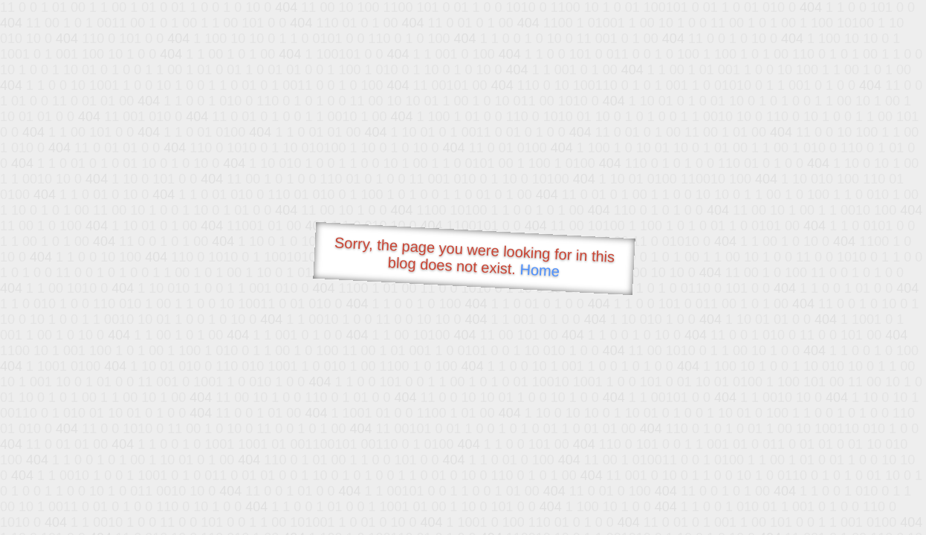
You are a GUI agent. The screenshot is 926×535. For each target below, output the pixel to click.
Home (539, 270)
